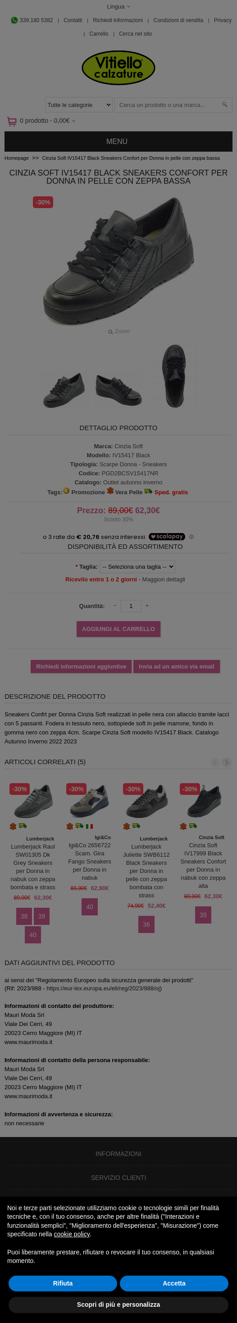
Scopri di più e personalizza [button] (118, 1304)
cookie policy (72, 1234)
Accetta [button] (174, 1283)
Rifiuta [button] (63, 1283)
